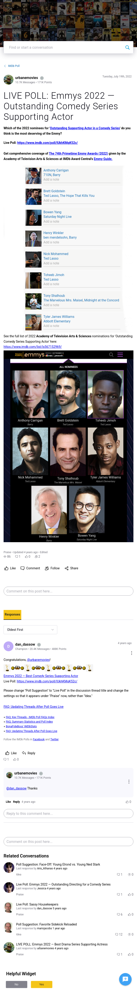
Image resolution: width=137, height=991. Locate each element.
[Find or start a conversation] (127, 47)
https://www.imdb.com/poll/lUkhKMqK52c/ (47, 143)
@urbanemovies (38, 660)
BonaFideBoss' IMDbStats (21, 726)
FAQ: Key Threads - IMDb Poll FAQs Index (30, 717)
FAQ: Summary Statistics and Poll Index (29, 721)
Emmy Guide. (103, 159)
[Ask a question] (125, 979)
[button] (7, 556)
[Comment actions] (131, 653)
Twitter (54, 739)
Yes (41, 984)
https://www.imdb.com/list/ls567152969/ (33, 347)
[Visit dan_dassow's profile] (8, 646)
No (16, 984)
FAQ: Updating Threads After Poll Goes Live (34, 706)
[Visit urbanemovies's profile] (8, 80)
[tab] (12, 615)
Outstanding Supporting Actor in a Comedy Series (85, 128)
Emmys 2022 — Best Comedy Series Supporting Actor (41, 676)
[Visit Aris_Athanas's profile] (9, 867)
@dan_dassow (16, 788)
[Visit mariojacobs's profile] (9, 907)
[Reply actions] (129, 782)
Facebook (39, 739)
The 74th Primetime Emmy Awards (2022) (78, 153)
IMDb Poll (12, 66)
